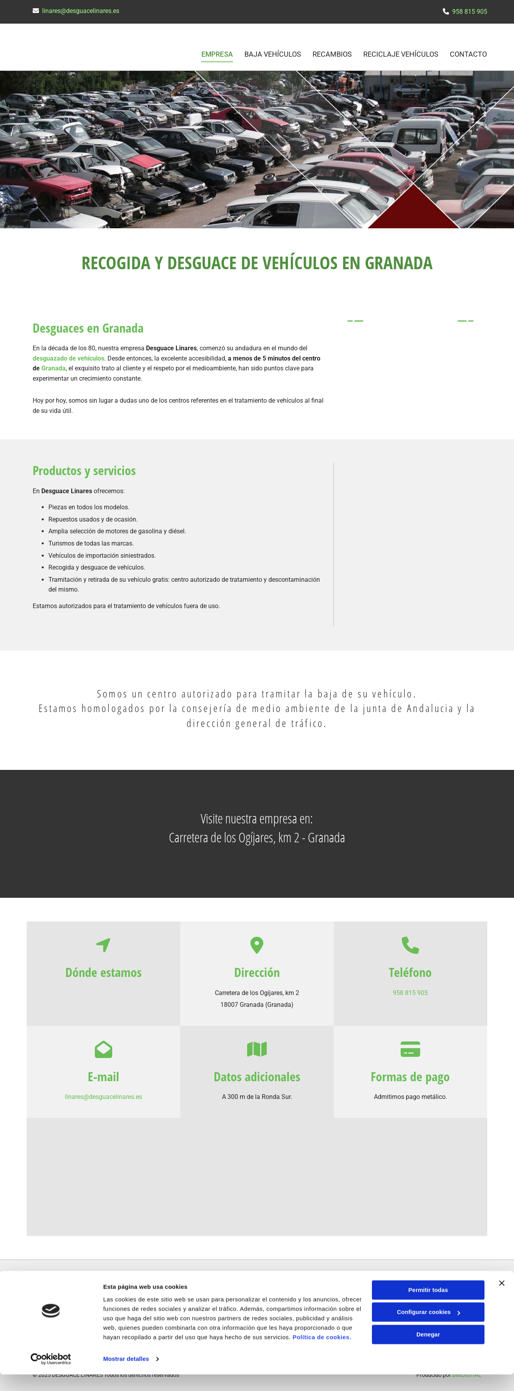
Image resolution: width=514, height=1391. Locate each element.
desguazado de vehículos (68, 357)
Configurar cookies (428, 1328)
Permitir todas (428, 1306)
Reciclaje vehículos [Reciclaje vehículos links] (400, 54)
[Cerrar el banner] (502, 1299)
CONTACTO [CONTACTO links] (468, 54)
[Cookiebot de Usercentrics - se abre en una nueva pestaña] (51, 1376)
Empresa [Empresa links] (216, 54)
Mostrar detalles (126, 1375)
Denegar (428, 1351)
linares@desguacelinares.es (80, 11)
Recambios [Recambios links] (331, 54)
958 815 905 (469, 11)
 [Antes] (355, 320)
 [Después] (465, 320)
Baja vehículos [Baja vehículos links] (272, 54)
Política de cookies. (321, 1353)
